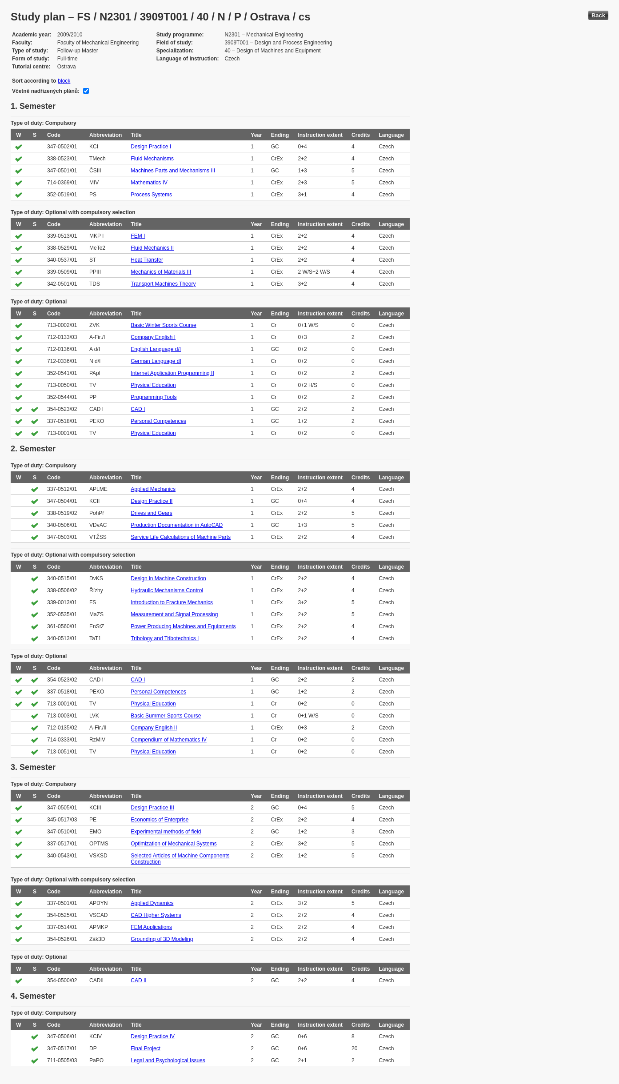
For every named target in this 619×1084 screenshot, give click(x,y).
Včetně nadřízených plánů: (46, 91)
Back (598, 15)
